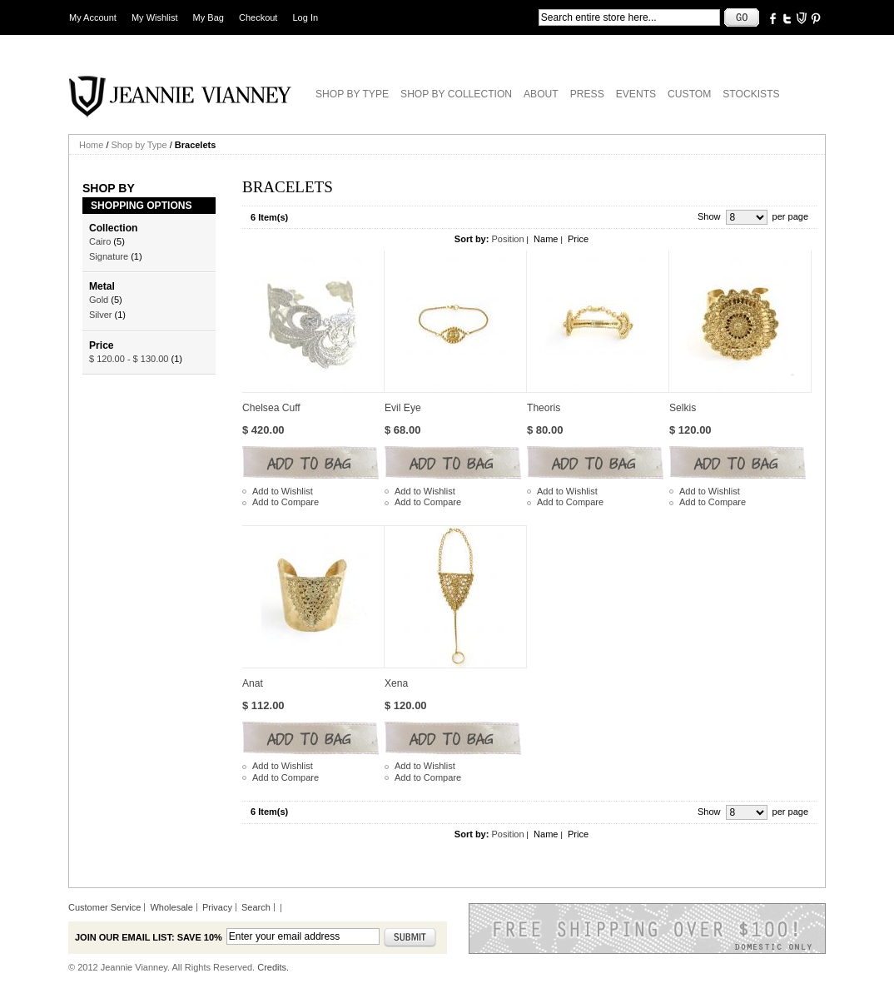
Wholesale (171, 907)
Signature (108, 256)
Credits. (273, 967)
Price (578, 239)
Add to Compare (285, 502)
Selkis (682, 408)
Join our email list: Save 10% (148, 937)
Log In (306, 17)
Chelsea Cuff (271, 408)
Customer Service (104, 907)
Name (546, 239)
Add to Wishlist (282, 491)
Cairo (100, 241)
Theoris (543, 408)
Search (256, 907)
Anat (252, 683)
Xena (396, 683)
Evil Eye (403, 408)
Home (91, 145)
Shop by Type (139, 145)
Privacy (217, 907)
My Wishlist (155, 17)
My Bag (208, 17)
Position (507, 239)
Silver (100, 315)
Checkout (258, 17)
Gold (98, 300)
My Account (93, 17)
